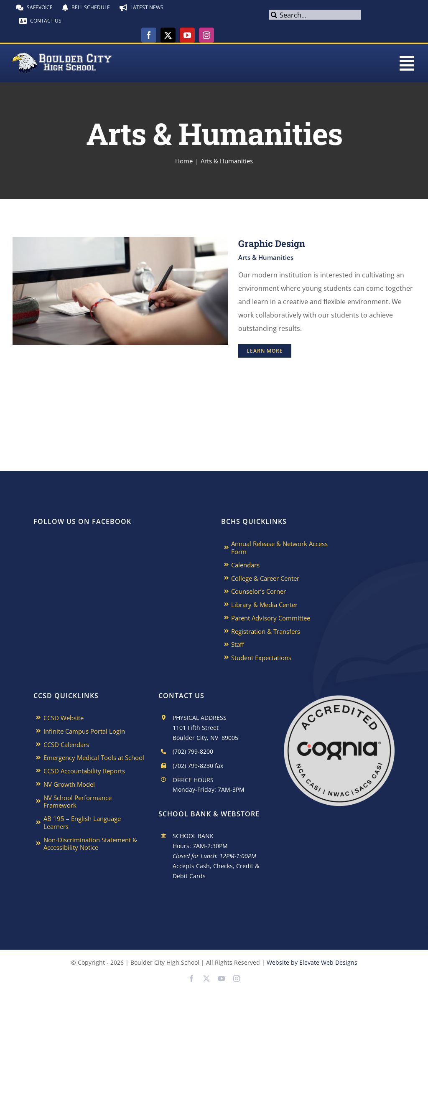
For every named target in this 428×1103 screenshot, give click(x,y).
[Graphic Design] (120, 243)
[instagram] (206, 35)
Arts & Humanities (265, 257)
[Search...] (315, 15)
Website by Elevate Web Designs (312, 962)
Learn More (265, 350)
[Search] (274, 15)
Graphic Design (271, 243)
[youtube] (187, 35)
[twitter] (168, 35)
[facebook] (148, 35)
